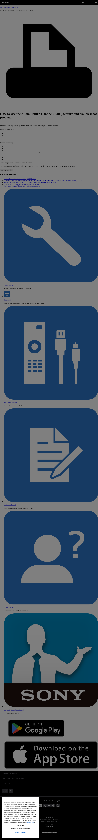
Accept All (20, 829)
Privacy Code (30, 826)
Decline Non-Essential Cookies (20, 832)
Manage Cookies (20, 836)
